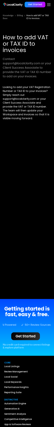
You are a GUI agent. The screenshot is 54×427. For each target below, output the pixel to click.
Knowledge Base (8, 17)
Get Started (35, 4)
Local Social (11, 376)
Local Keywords (13, 382)
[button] (48, 4)
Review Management (16, 371)
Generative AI (11, 408)
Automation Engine (15, 403)
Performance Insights (16, 387)
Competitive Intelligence (18, 419)
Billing (20, 15)
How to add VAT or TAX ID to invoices (37, 17)
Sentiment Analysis (15, 414)
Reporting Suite (12, 392)
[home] (12, 4)
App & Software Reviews (17, 424)
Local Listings (12, 366)
